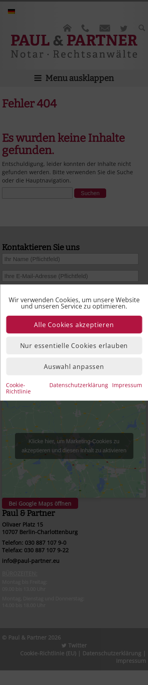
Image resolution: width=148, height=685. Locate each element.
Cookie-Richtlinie (18, 388)
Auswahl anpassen (74, 366)
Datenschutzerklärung (78, 385)
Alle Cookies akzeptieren (74, 324)
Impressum (127, 385)
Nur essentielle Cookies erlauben (74, 345)
